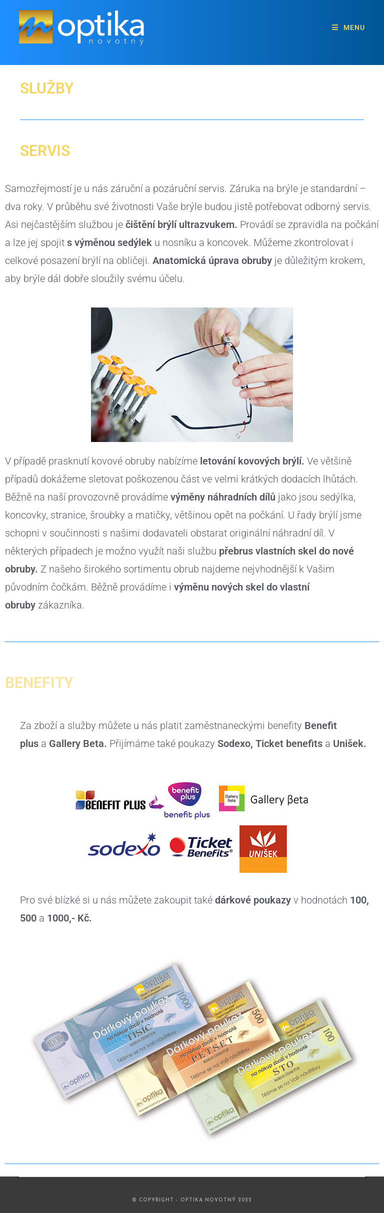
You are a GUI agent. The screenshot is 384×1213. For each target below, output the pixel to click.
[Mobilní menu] (348, 28)
